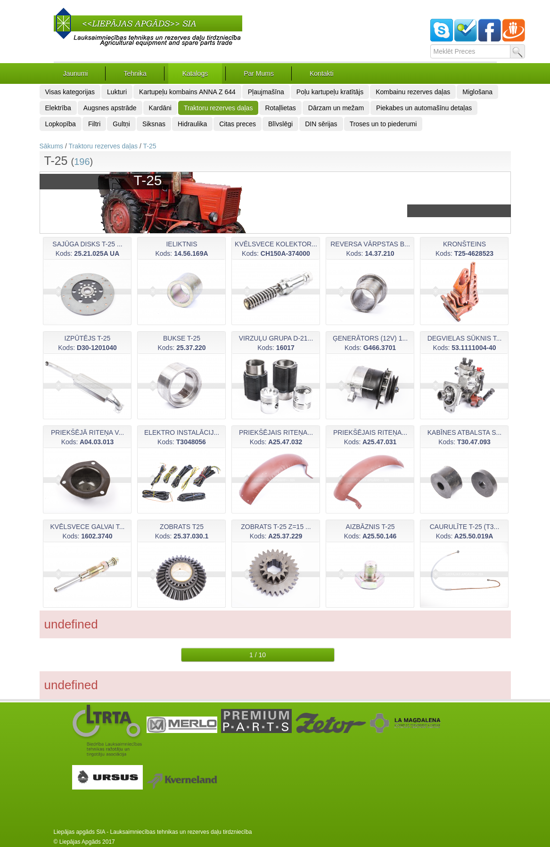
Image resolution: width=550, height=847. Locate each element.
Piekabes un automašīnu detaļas (424, 108)
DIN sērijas (321, 124)
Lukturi (117, 92)
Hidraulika (192, 124)
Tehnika (134, 73)
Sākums (52, 146)
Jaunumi (75, 73)
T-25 (149, 146)
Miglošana (477, 92)
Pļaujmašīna (266, 92)
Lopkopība (60, 124)
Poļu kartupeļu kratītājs (329, 92)
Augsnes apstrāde (110, 108)
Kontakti (322, 73)
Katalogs (195, 73)
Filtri (94, 124)
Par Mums (259, 73)
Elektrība (58, 108)
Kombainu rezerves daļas (413, 92)
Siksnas (153, 124)
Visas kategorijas (70, 92)
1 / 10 (257, 655)
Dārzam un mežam (336, 108)
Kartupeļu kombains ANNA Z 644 (187, 92)
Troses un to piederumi (383, 124)
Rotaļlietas (280, 108)
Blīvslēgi (280, 124)
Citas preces (237, 124)
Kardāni (160, 108)
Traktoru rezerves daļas (218, 108)
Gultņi (121, 124)
